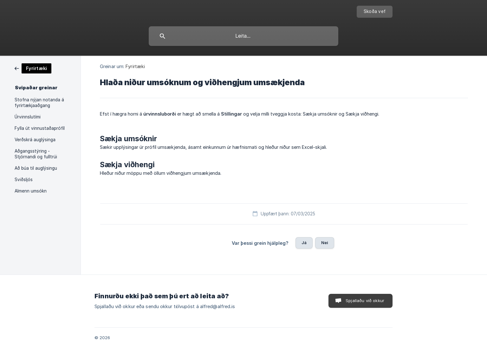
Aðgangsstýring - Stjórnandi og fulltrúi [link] (36, 154)
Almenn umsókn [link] (31, 190)
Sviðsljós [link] (24, 179)
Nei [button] (324, 242)
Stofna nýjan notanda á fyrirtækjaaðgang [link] (39, 102)
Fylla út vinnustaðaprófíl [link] (40, 128)
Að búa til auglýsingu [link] (36, 168)
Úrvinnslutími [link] (28, 116)
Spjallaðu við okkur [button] (365, 300)
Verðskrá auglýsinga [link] (35, 139)
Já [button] (304, 242)
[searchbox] (243, 36)
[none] (375, 12)
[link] (33, 68)
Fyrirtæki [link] (135, 66)
